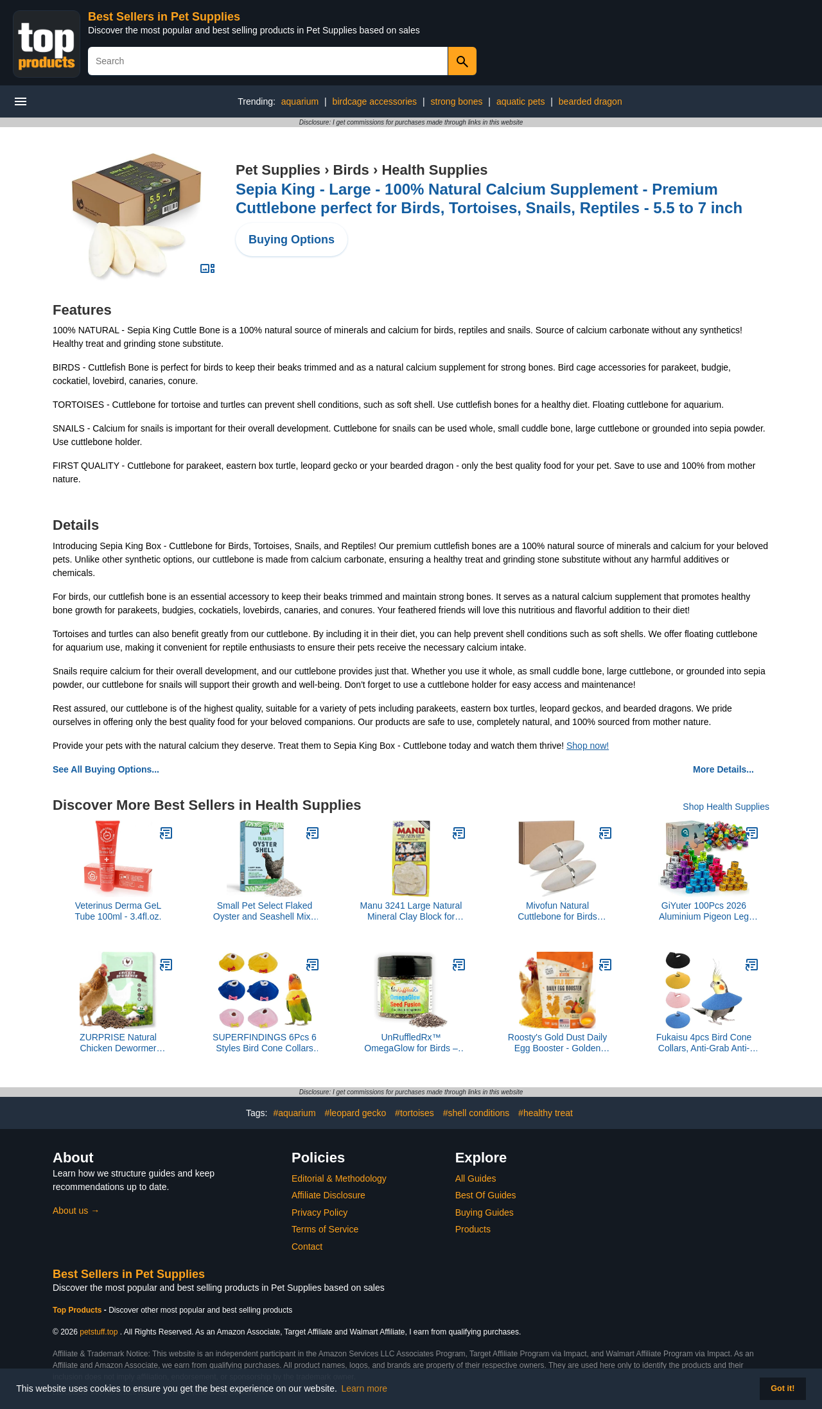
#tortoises (414, 1113)
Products (473, 1229)
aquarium (300, 101)
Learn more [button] (365, 1388)
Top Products (78, 1310)
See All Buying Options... (106, 769)
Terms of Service (325, 1229)
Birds (351, 170)
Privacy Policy (319, 1212)
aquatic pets (520, 101)
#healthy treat (545, 1113)
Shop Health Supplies (726, 806)
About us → (76, 1210)
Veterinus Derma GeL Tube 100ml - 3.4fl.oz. (118, 911)
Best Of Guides (485, 1195)
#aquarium (294, 1113)
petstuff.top (99, 1331)
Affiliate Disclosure (328, 1195)
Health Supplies (434, 170)
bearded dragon (590, 101)
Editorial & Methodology (339, 1178)
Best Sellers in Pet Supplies (164, 16)
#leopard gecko (355, 1113)
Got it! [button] (782, 1388)
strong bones (457, 101)
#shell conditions (476, 1113)
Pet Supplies (278, 170)
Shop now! (587, 745)
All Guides (475, 1178)
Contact (307, 1246)
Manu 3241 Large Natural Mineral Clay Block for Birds (411, 911)
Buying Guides (484, 1212)
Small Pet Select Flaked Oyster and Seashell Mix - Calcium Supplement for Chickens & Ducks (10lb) (264, 911)
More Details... (723, 769)
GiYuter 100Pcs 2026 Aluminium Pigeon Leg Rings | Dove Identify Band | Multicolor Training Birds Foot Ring (704, 911)
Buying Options (292, 239)
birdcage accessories (375, 101)
